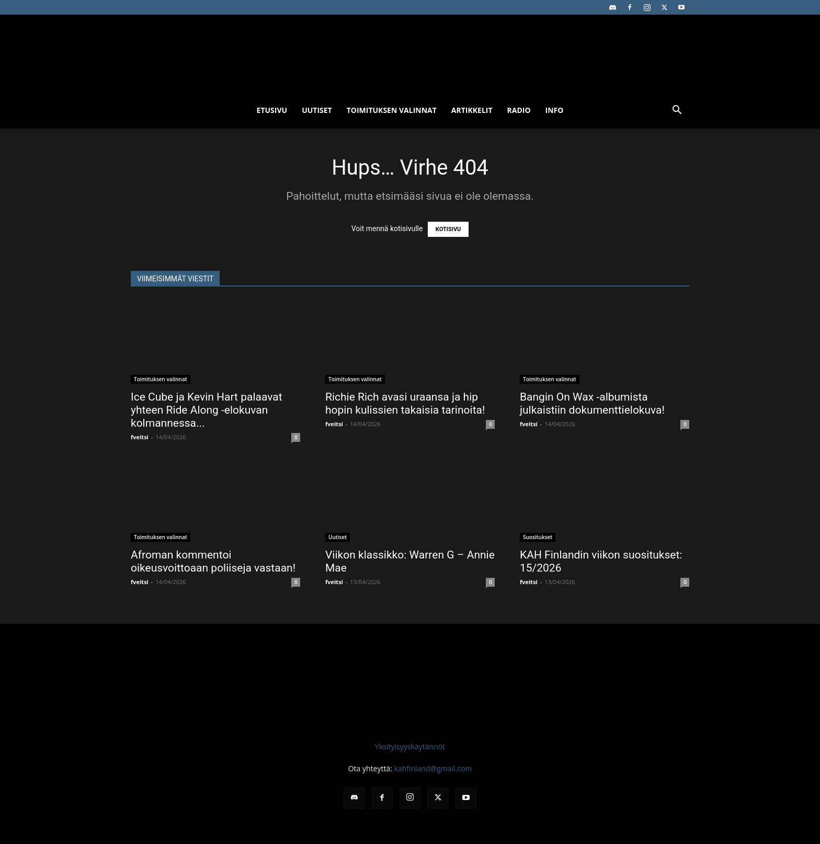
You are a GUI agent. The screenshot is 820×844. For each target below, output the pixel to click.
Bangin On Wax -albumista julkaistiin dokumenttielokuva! (592, 403)
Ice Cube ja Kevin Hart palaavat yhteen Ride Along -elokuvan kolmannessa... (206, 410)
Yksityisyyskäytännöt (410, 746)
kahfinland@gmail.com (433, 768)
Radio (519, 110)
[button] (676, 111)
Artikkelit (472, 110)
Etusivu (272, 110)
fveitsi (140, 437)
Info (554, 110)
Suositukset (537, 537)
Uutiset (317, 110)
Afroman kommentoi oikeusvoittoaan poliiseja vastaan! (213, 561)
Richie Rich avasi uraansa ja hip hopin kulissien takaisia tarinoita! (405, 403)
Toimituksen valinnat (392, 110)
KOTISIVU (448, 229)
